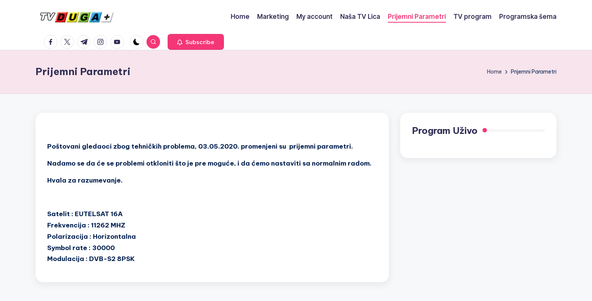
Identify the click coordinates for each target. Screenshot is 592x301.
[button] (196, 42)
